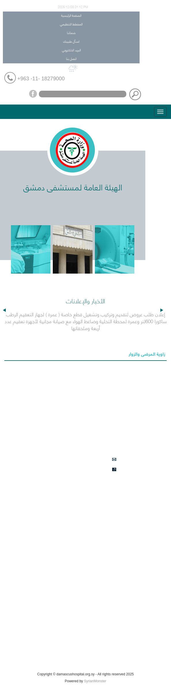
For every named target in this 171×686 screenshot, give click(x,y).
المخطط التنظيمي (71, 24)
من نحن (132, 511)
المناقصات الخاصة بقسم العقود (112, 622)
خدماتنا (71, 32)
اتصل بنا (71, 58)
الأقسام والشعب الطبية (119, 525)
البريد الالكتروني (71, 50)
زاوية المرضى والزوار (147, 353)
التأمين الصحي (126, 498)
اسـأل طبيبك (71, 41)
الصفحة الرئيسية (71, 15)
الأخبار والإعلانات (124, 484)
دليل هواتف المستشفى (119, 565)
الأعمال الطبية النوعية (121, 538)
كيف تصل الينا (126, 663)
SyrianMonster (95, 681)
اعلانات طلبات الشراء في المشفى (111, 609)
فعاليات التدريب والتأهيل (119, 649)
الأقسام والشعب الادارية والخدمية (111, 552)
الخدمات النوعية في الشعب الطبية (111, 595)
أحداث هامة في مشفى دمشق (114, 582)
